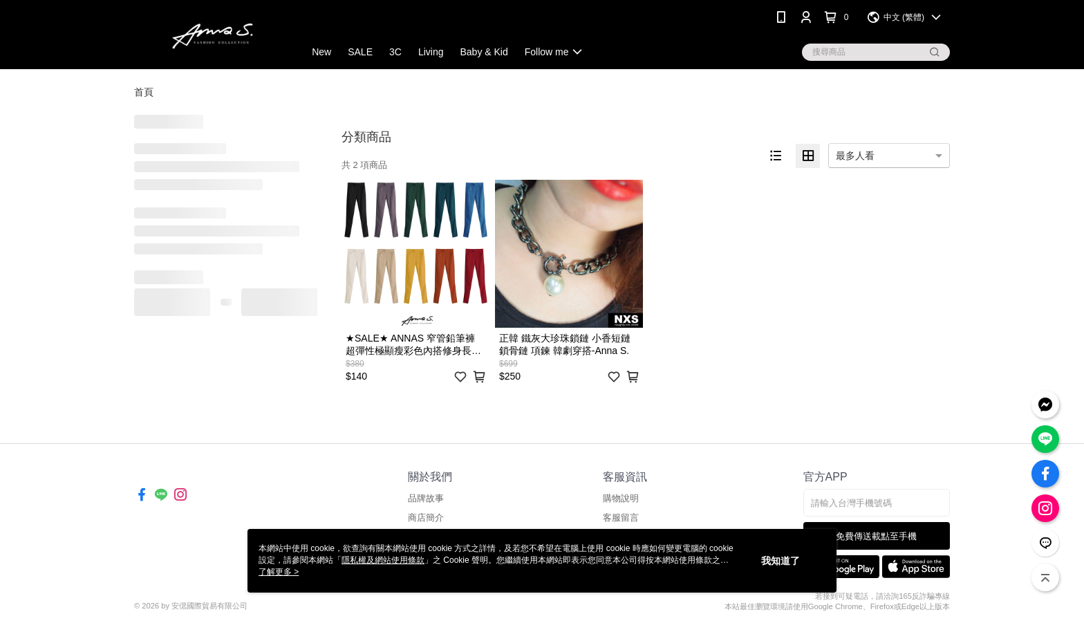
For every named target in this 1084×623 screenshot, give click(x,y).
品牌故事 (426, 498)
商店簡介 (426, 517)
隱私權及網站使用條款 (383, 560)
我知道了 (780, 560)
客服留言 (621, 517)
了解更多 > (279, 572)
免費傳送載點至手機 (876, 536)
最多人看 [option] (855, 155)
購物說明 (621, 498)
